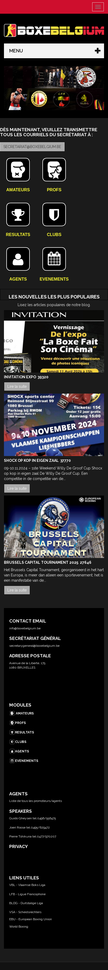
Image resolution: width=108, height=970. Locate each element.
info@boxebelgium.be (25, 628)
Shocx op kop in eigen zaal (32, 460)
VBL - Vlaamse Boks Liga (27, 885)
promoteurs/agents (48, 801)
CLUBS (17, 742)
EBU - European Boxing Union (30, 919)
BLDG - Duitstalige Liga (26, 903)
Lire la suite (17, 386)
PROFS (17, 723)
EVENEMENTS (23, 761)
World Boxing (18, 926)
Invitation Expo (20, 377)
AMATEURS (21, 713)
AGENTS (19, 751)
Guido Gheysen (20, 818)
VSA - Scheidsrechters (25, 912)
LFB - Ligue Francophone (27, 894)
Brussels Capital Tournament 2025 (41, 562)
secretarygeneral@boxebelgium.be (34, 646)
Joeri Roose (17, 827)
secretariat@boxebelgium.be (32, 147)
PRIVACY (18, 846)
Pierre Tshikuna (20, 836)
